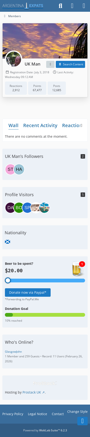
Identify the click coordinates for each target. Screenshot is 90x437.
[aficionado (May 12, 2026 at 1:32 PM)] (35, 207)
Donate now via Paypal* (27, 292)
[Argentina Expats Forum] (22, 6)
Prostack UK (31, 392)
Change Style (77, 411)
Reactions (73, 125)
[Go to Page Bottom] (82, 421)
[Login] (72, 6)
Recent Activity (40, 125)
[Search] (60, 6)
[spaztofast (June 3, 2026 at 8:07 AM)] (27, 207)
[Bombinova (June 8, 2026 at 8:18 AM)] (19, 207)
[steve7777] (10, 169)
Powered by (45, 430)
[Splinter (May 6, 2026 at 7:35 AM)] (44, 207)
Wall (13, 125)
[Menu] (84, 6)
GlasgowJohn (13, 352)
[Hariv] (19, 169)
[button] (50, 64)
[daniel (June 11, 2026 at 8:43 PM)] (10, 207)
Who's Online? (19, 342)
